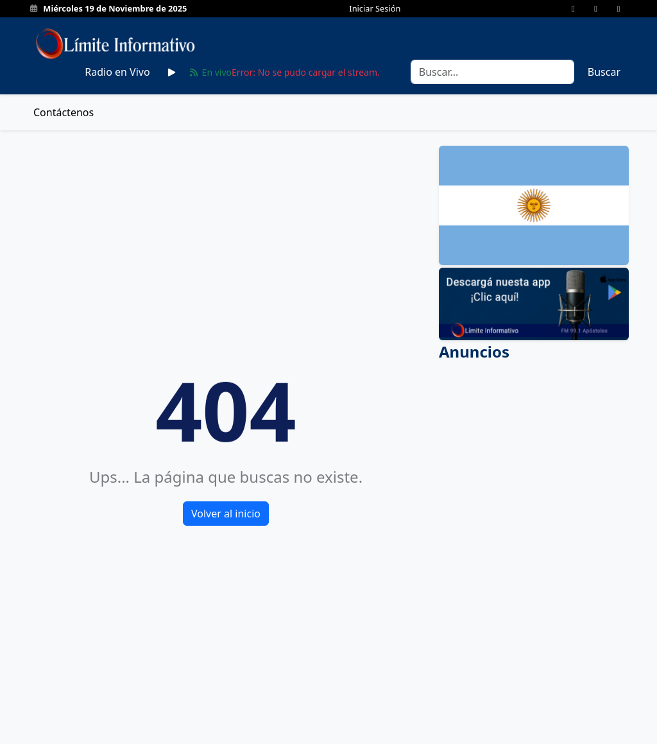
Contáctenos (63, 112)
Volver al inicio (225, 513)
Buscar (604, 72)
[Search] (492, 72)
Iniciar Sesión (374, 8)
